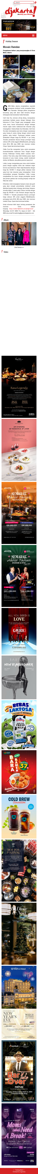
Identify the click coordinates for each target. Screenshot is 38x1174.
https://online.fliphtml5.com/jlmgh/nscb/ (21, 209)
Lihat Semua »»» (19, 247)
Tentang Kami (19, 1170)
